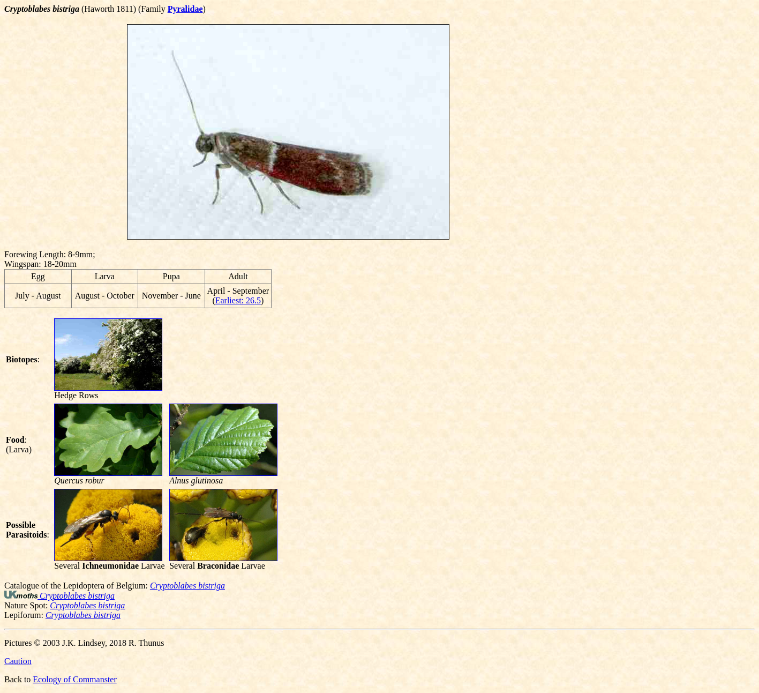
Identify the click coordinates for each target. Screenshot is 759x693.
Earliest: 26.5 (238, 300)
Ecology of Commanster (74, 679)
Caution (18, 661)
